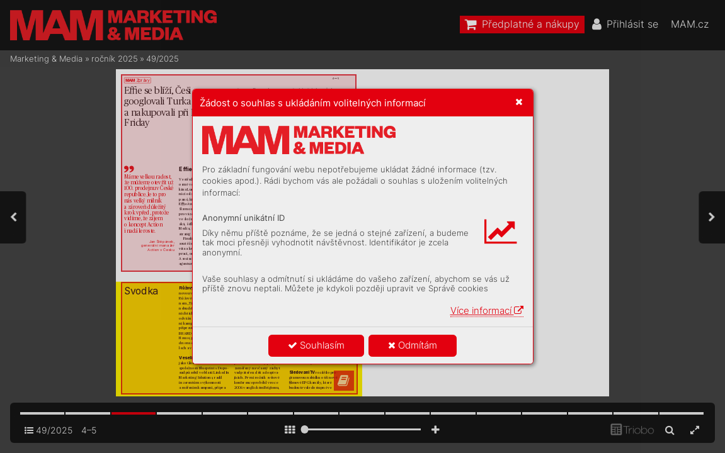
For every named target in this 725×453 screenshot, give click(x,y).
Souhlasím (316, 345)
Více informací (486, 310)
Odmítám (412, 345)
